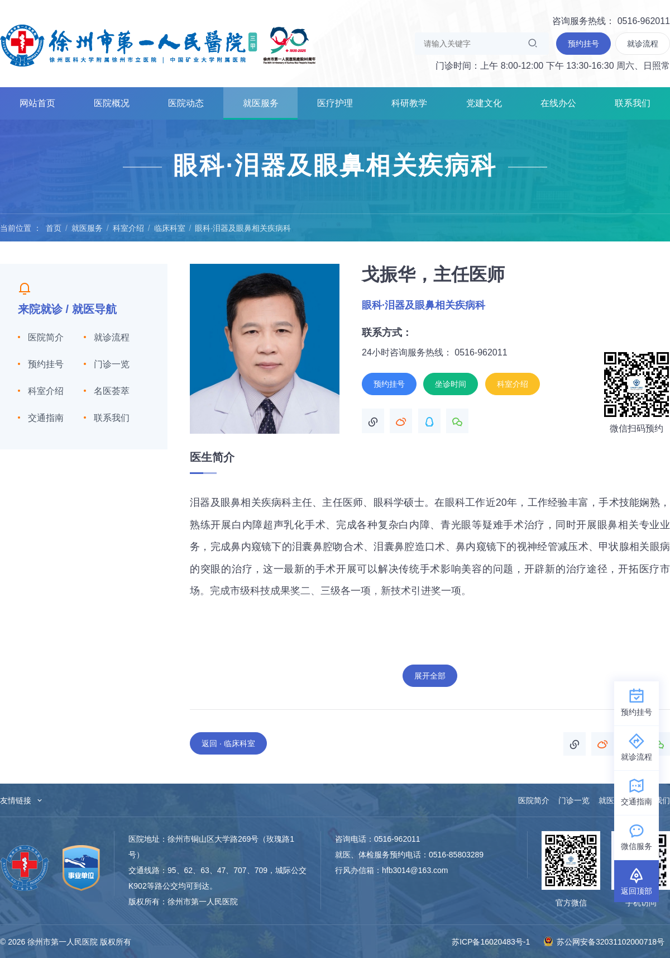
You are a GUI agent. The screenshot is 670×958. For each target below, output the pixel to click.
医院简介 (46, 337)
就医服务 (261, 103)
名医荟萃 (112, 391)
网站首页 (37, 103)
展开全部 (430, 675)
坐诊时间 (450, 384)
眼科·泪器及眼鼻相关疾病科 (243, 228)
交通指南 (46, 418)
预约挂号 (46, 364)
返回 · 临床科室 (228, 743)
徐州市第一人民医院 (158, 44)
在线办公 (558, 103)
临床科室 (169, 228)
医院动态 (186, 103)
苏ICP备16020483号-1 (491, 941)
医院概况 (112, 103)
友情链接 (22, 800)
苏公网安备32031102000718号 (603, 941)
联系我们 (632, 103)
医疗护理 (335, 103)
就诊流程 (112, 337)
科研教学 (409, 103)
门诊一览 (112, 364)
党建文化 (484, 103)
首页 (53, 228)
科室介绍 (128, 228)
